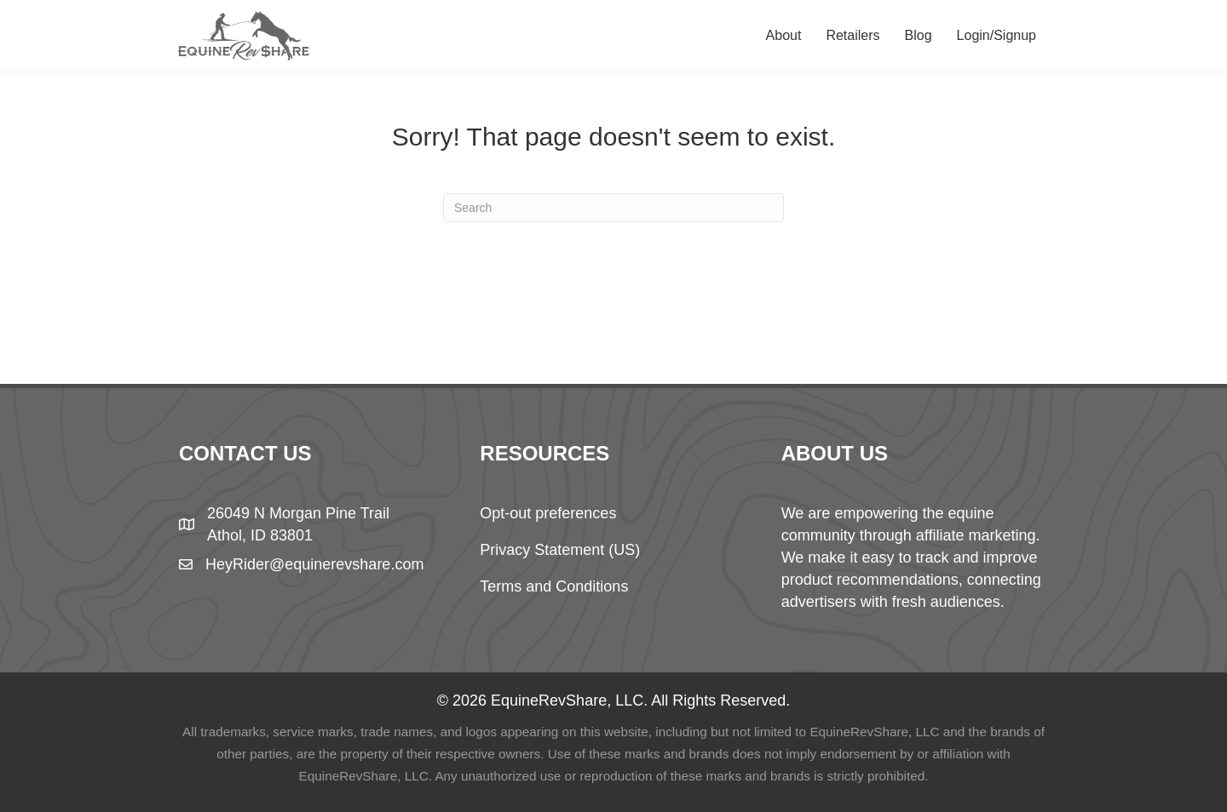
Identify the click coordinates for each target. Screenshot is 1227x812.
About (784, 35)
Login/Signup (996, 35)
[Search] (613, 207)
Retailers (852, 35)
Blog (918, 35)
